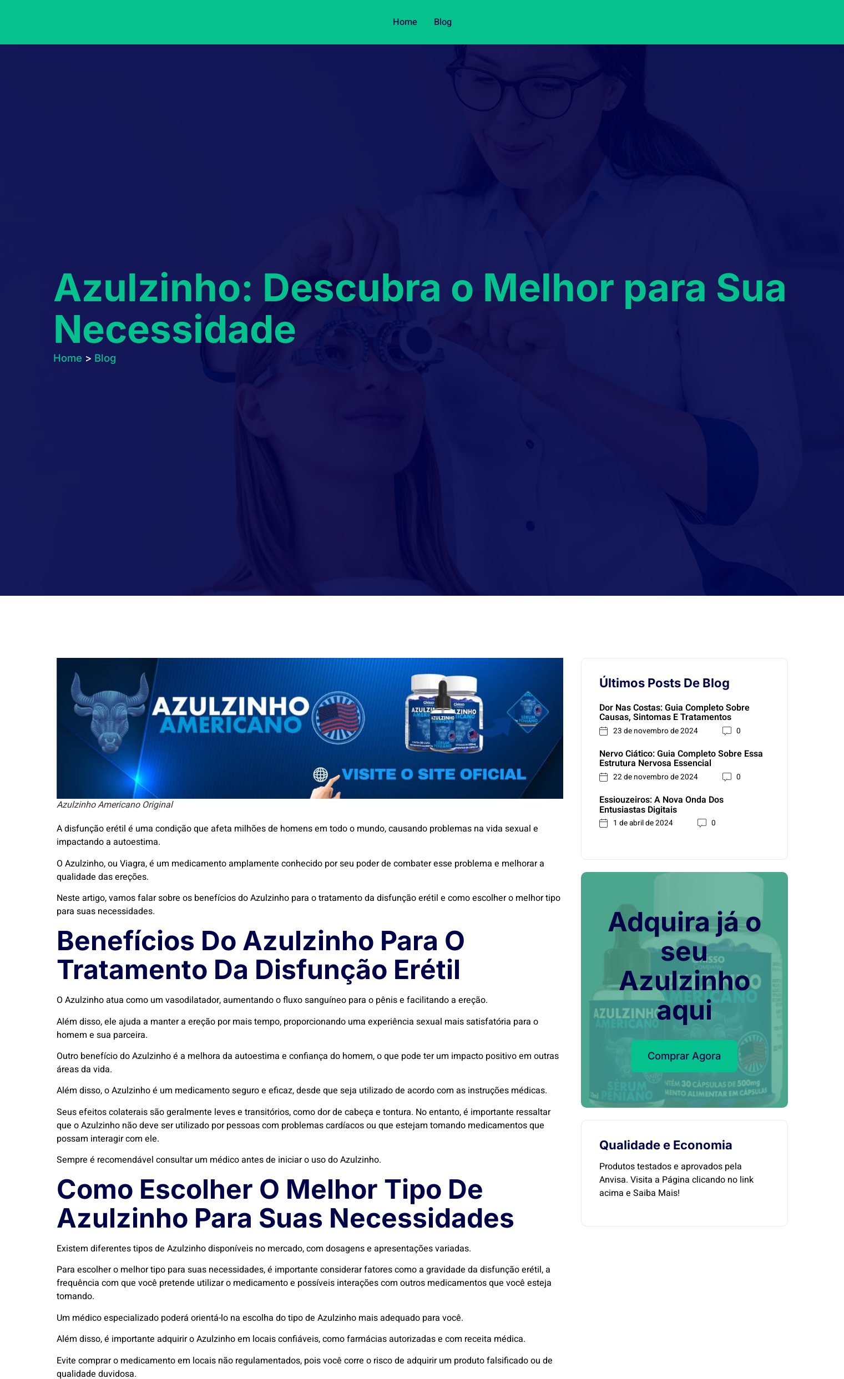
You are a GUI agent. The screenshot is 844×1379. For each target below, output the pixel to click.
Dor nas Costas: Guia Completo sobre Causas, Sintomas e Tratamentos (674, 712)
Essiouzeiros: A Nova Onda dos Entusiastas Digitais (661, 807)
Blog (441, 22)
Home (405, 22)
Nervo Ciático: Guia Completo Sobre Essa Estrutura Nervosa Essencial (681, 760)
